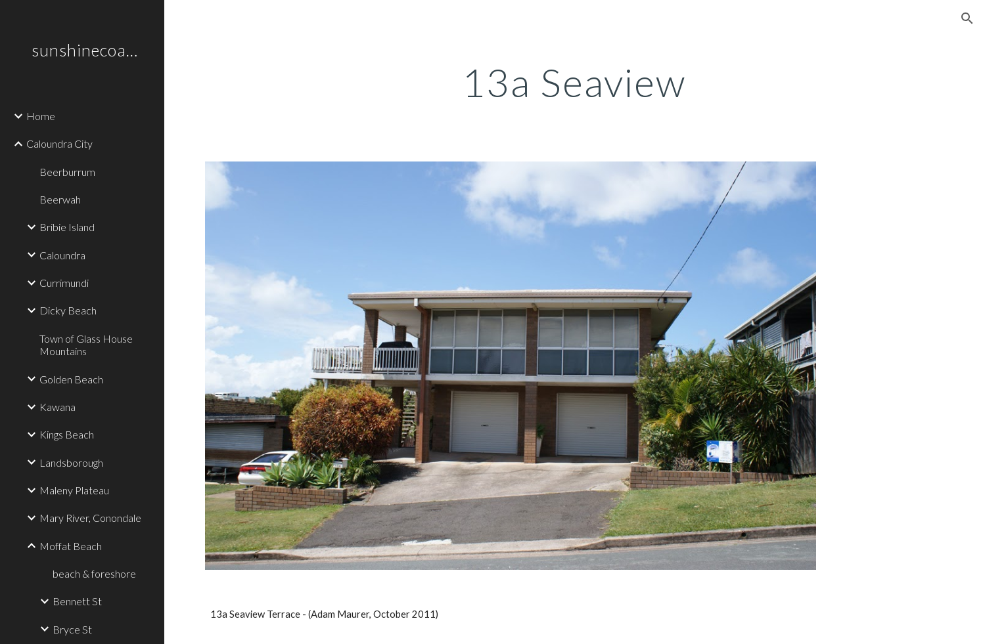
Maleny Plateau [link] (74, 490)
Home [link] (40, 116)
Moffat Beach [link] (70, 546)
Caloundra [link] (62, 255)
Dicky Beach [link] (68, 310)
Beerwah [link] (60, 199)
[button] (967, 18)
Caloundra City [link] (59, 143)
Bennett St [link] (77, 601)
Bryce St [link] (72, 629)
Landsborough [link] (71, 462)
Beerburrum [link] (67, 171)
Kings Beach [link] (66, 434)
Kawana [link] (57, 406)
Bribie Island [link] (67, 227)
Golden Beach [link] (71, 379)
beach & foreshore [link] (94, 573)
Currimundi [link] (64, 282)
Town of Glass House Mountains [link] (86, 344)
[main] (573, 82)
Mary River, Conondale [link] (90, 517)
